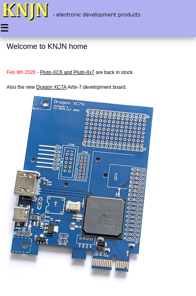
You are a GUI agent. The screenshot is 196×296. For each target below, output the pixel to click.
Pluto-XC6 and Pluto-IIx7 (67, 72)
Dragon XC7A (51, 87)
